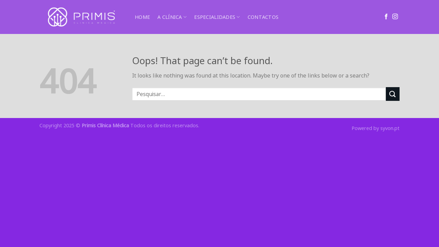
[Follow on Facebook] (386, 17)
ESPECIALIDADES (217, 17)
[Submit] (393, 94)
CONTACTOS (263, 17)
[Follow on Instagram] (395, 17)
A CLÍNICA (172, 17)
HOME (142, 17)
